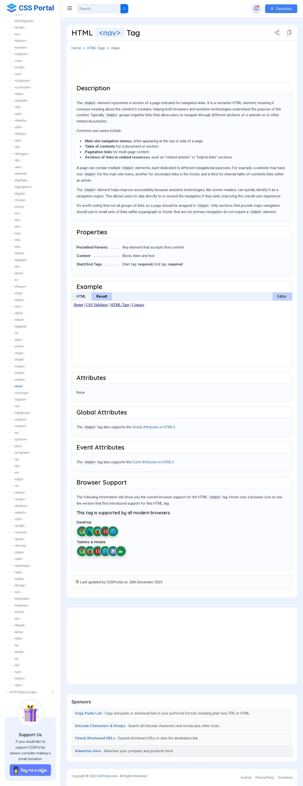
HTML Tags (96, 48)
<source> (20, 532)
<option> (20, 419)
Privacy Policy (264, 777)
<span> (19, 539)
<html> (18, 273)
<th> (17, 619)
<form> (19, 207)
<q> (16, 459)
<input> (19, 300)
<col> (18, 74)
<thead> (19, 625)
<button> (20, 41)
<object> (20, 399)
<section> (21, 505)
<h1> (17, 213)
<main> (19, 346)
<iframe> (20, 286)
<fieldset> (21, 180)
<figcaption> (23, 187)
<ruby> (18, 479)
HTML (81, 296)
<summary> (22, 565)
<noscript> (21, 393)
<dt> (17, 160)
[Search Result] (99, 8)
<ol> (17, 406)
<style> (19, 552)
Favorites (281, 9)
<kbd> (18, 313)
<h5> (17, 240)
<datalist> (21, 100)
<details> (20, 120)
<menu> (19, 366)
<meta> (19, 373)
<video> (19, 678)
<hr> (17, 266)
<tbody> (20, 585)
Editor (282, 296)
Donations (285, 777)
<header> (20, 260)
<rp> (17, 466)
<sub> (18, 559)
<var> (17, 672)
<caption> (21, 54)
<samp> (19, 492)
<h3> (17, 227)
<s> (16, 486)
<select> (20, 512)
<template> (22, 598)
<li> (16, 333)
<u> (16, 658)
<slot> (18, 519)
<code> (19, 67)
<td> (17, 592)
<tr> (16, 645)
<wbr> (18, 685)
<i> (16, 280)
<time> (18, 632)
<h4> (17, 233)
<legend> (20, 326)
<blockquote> (24, 21)
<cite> (18, 61)
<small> (19, 526)
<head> (19, 253)
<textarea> (21, 605)
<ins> (17, 306)
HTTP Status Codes (23, 692)
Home (76, 48)
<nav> (18, 386)
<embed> (20, 173)
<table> (19, 579)
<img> (18, 293)
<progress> (22, 452)
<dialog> (20, 134)
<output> (20, 426)
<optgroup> (22, 412)
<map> (19, 353)
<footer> (20, 200)
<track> (19, 652)
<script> (19, 499)
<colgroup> (22, 80)
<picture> (20, 439)
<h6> (17, 247)
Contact (246, 777)
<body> (19, 27)
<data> (19, 94)
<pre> (18, 446)
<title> (18, 638)
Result (101, 296)
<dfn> (18, 127)
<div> (17, 140)
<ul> (17, 665)
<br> (17, 34)
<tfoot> (19, 612)
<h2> (17, 220)
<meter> (19, 379)
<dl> (17, 147)
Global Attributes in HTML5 (153, 427)
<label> (19, 320)
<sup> (18, 572)
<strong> (20, 545)
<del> (18, 114)
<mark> (19, 359)
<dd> (17, 107)
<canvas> (20, 47)
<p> (16, 433)
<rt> (16, 472)
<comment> (22, 87)
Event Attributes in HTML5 (153, 462)
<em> (18, 167)
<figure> (19, 193)
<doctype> (21, 154)
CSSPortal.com (107, 776)
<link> (18, 340)
